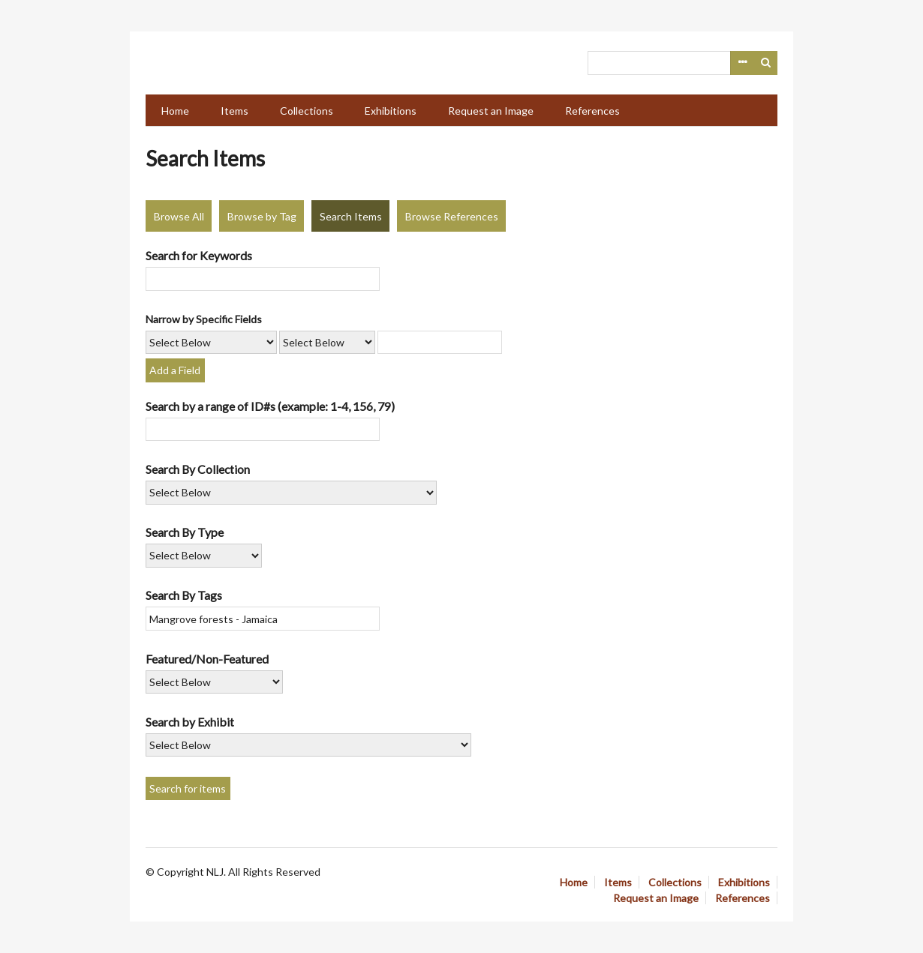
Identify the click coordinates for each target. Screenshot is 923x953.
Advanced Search (742, 63)
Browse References (451, 216)
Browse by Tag (261, 216)
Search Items (351, 216)
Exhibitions (390, 110)
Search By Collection (198, 469)
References (592, 110)
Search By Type (185, 532)
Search (766, 63)
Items (234, 110)
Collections (306, 110)
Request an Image (491, 110)
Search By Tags (184, 595)
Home (175, 110)
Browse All (179, 216)
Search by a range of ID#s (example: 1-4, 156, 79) (270, 406)
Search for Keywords (199, 255)
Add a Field (174, 370)
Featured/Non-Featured (207, 659)
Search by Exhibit (190, 722)
